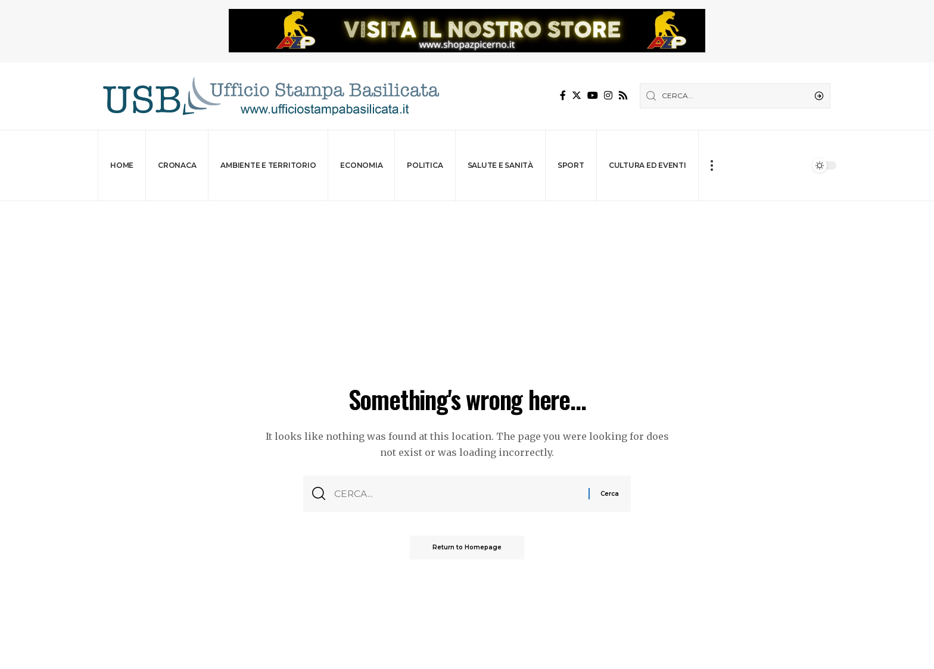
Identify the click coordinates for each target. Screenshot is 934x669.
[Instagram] (608, 95)
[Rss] (623, 95)
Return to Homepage (467, 548)
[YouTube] (592, 95)
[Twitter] (576, 95)
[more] (711, 165)
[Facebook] (563, 95)
